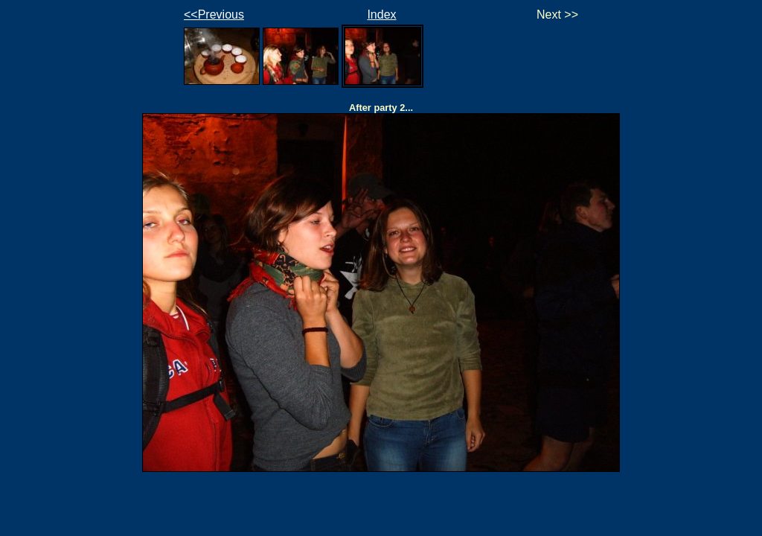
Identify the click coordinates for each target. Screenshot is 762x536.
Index (381, 14)
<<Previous (214, 14)
